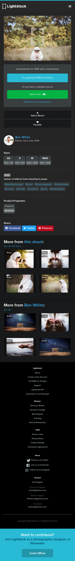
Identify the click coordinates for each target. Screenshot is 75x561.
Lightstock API (37, 389)
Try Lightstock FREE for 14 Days (37, 77)
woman (9, 188)
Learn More (37, 553)
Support (37, 385)
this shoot (33, 242)
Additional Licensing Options (37, 102)
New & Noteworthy (37, 422)
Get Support (37, 482)
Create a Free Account (37, 377)
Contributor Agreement (38, 446)
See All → (8, 309)
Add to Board (37, 114)
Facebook (12, 228)
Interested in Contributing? (37, 393)
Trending (37, 418)
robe (44, 188)
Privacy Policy (37, 438)
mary (29, 184)
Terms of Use (37, 434)
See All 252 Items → (14, 246)
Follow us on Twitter (39, 460)
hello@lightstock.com (37, 506)
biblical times (61, 184)
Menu (69, 6)
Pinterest (45, 228)
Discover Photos (37, 405)
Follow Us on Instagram (40, 469)
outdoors (33, 188)
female (21, 188)
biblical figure (57, 188)
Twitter (29, 228)
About (37, 372)
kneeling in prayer (14, 184)
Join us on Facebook (40, 464)
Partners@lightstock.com (37, 498)
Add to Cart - (38, 94)
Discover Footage (37, 409)
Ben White (22, 137)
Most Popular (37, 414)
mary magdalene (43, 184)
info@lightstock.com (37, 490)
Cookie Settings (37, 442)
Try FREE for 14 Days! (38, 381)
